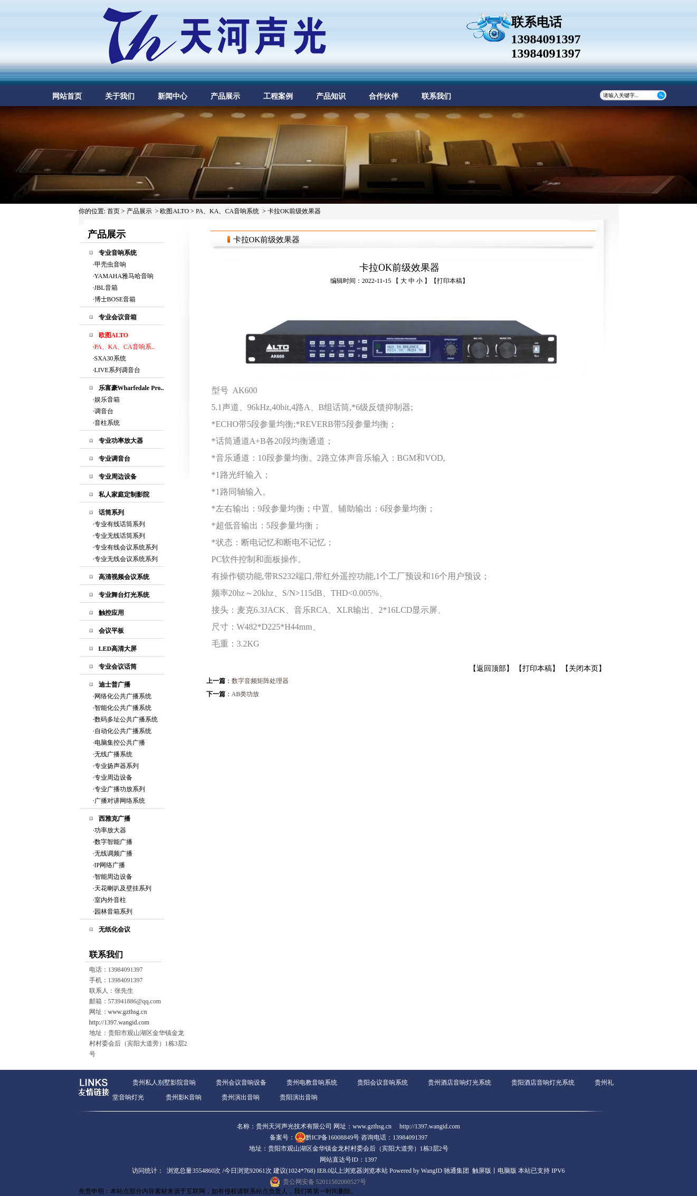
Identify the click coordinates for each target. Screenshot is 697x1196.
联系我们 (436, 96)
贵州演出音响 (241, 1097)
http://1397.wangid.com (119, 1022)
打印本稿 (449, 280)
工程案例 (278, 96)
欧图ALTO (174, 211)
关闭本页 (583, 668)
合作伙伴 (383, 96)
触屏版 (481, 1170)
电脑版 (507, 1170)
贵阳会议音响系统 (382, 1082)
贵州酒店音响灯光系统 (459, 1082)
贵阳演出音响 (299, 1097)
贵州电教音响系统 (312, 1082)
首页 (113, 211)
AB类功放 (246, 694)
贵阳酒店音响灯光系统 (543, 1082)
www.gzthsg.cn (127, 1011)
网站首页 (67, 96)
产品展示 (225, 96)
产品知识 (331, 96)
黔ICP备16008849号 (332, 1137)
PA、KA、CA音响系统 (227, 211)
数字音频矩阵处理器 (260, 681)
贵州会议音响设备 (241, 1082)
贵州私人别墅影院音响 (164, 1082)
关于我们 (120, 96)
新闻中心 (172, 96)
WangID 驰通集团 (445, 1170)
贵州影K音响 (184, 1097)
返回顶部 (491, 668)
